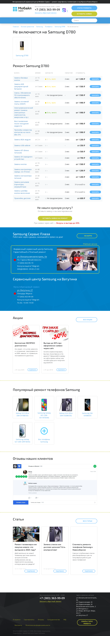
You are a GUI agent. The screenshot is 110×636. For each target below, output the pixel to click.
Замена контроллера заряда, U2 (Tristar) (23, 170)
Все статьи (85, 521)
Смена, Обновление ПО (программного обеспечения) (22, 95)
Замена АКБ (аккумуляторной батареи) (21, 86)
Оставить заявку (84, 14)
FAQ (64, 619)
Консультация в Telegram (28, 266)
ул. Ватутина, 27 (25, 290)
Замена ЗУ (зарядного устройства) (23, 158)
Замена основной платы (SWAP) (21, 102)
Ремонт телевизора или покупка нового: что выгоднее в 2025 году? (26, 547)
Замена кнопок (20, 164)
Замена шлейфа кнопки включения (22, 192)
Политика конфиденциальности (38, 625)
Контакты (18, 625)
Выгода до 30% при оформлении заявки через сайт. (53, 345)
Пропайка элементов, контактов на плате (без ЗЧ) (23, 132)
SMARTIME (27, 633)
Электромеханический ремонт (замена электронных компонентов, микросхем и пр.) (23, 112)
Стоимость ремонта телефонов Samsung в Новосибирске (83, 547)
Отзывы (41, 619)
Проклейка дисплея (22, 198)
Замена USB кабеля (22, 145)
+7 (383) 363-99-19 (25, 263)
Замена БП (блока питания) (21, 151)
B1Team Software (38, 633)
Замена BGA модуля (22, 139)
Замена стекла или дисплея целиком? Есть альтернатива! (54, 547)
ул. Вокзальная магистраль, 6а (32, 256)
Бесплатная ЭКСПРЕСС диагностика (25, 344)
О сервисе (17, 619)
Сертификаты (29, 619)
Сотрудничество (53, 619)
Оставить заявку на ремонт (55, 218)
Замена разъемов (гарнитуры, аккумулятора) (21, 184)
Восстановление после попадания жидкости (21, 123)
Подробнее (32, 369)
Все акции (85, 319)
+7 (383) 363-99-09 (47, 9)
